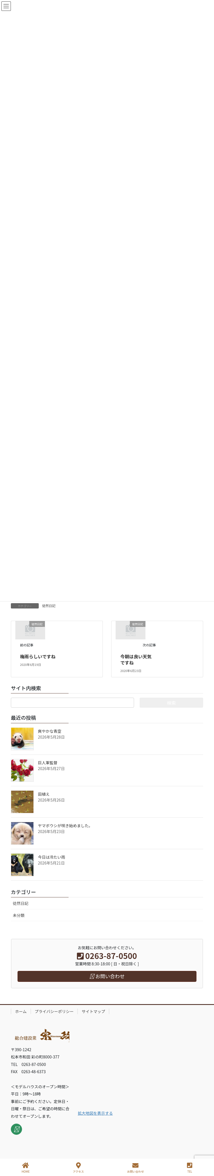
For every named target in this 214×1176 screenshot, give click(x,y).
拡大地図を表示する (95, 1113)
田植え (44, 794)
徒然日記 (48, 605)
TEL (189, 1167)
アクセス (78, 1167)
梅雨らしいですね (38, 656)
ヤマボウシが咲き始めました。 (65, 825)
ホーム (21, 1011)
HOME (26, 1167)
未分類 (19, 915)
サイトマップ (93, 1011)
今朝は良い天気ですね (136, 659)
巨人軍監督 (47, 762)
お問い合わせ (135, 1167)
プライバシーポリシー (54, 1011)
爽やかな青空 (49, 731)
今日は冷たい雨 (51, 857)
